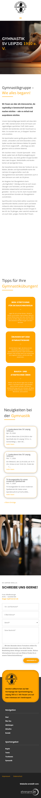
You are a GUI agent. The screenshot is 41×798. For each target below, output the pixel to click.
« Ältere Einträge (10, 502)
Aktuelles (8, 729)
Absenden (31, 660)
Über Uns (8, 721)
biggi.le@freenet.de (10, 599)
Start (7, 717)
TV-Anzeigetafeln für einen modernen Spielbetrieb (17, 480)
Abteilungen (9, 725)
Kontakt (7, 733)
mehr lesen (10, 444)
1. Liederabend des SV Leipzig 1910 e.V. (18, 430)
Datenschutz (17, 776)
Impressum (6, 776)
